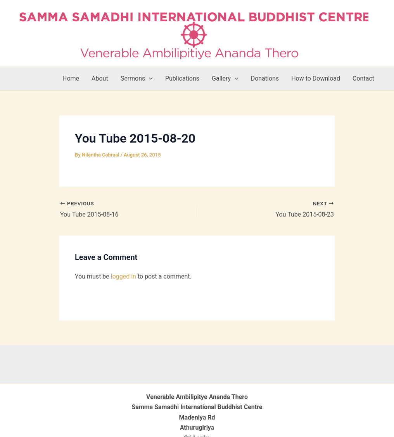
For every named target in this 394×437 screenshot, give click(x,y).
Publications (182, 78)
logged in (123, 276)
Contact (363, 78)
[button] (149, 78)
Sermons (137, 78)
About (100, 78)
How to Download (315, 78)
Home (70, 78)
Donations (265, 78)
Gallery (225, 78)
